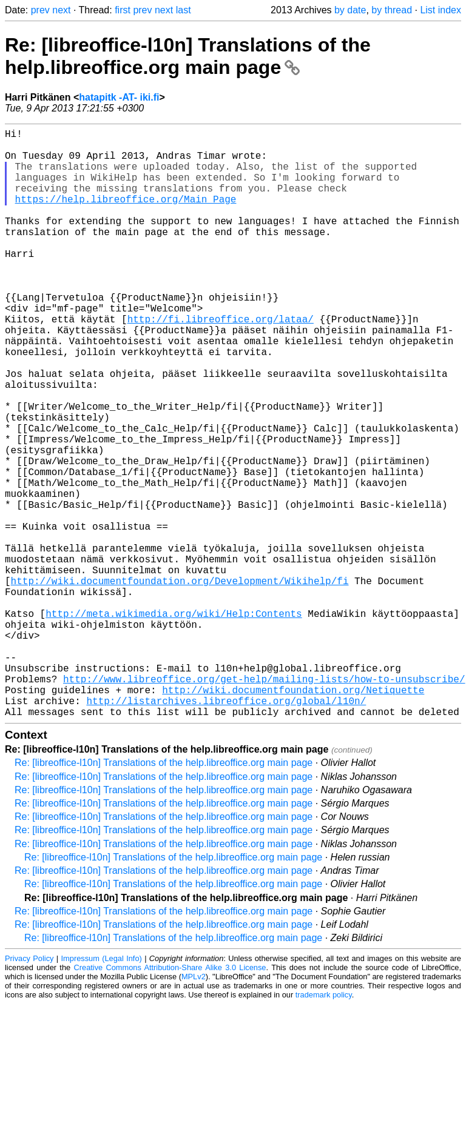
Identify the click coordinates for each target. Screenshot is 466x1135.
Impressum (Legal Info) (101, 1089)
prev (40, 10)
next (61, 10)
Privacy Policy (29, 1089)
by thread (391, 10)
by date (350, 10)
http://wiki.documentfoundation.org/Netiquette (293, 815)
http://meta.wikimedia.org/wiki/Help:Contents (174, 722)
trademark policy (323, 1125)
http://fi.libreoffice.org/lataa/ (220, 362)
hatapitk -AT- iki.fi (119, 97)
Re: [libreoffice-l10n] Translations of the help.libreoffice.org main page (188, 56)
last (183, 10)
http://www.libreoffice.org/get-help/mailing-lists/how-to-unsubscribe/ (264, 802)
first (122, 10)
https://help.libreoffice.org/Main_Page (126, 215)
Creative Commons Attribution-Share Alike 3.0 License (170, 1098)
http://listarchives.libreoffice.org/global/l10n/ (226, 829)
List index (440, 10)
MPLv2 (193, 1107)
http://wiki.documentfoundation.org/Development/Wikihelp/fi (180, 682)
